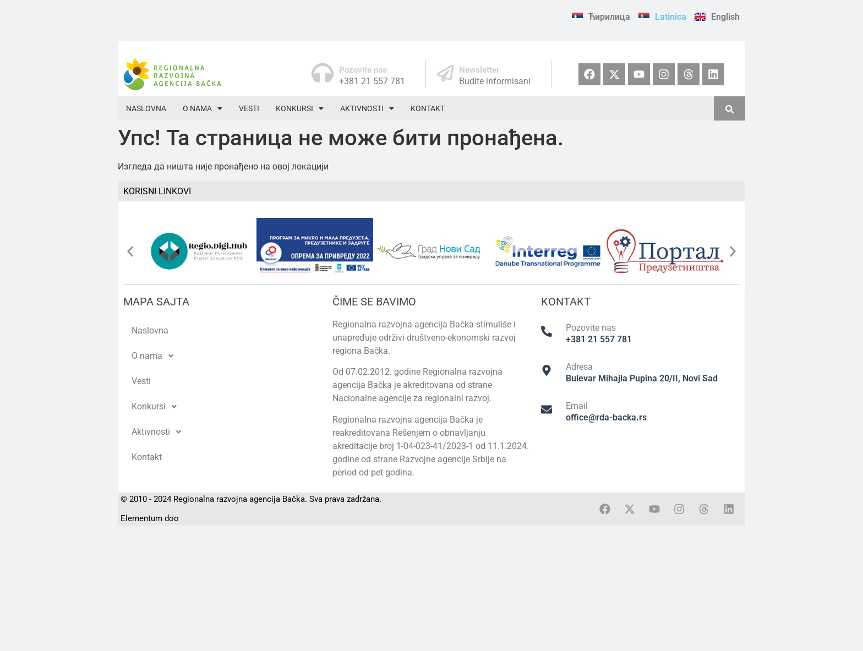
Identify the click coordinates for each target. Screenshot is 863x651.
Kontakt (428, 108)
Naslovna (146, 108)
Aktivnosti (367, 108)
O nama (202, 108)
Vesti (249, 108)
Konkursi (300, 108)
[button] (202, 108)
